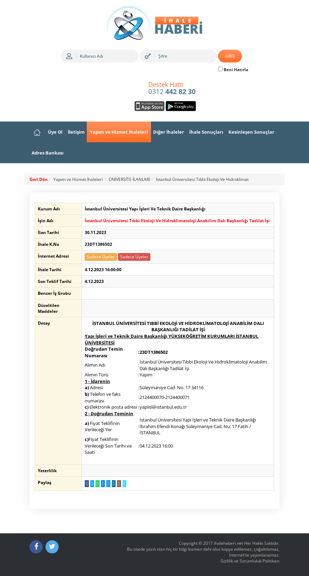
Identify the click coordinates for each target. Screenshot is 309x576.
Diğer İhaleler (168, 132)
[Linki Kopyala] (123, 483)
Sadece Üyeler (100, 257)
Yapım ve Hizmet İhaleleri (119, 132)
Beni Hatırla (233, 70)
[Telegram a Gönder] (107, 483)
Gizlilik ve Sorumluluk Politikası (249, 561)
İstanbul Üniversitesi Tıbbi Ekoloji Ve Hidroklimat (202, 179)
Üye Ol (55, 132)
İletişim (76, 132)
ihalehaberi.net (228, 543)
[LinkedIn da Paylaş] (112, 483)
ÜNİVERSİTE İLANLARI (129, 179)
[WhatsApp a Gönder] (96, 483)
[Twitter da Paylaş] (91, 483)
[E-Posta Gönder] (118, 483)
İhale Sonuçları (206, 132)
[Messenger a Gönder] (101, 483)
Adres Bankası (48, 153)
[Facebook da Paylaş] (85, 483)
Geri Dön (39, 179)
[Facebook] (36, 546)
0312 (171, 88)
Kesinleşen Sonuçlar (251, 132)
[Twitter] (52, 546)
